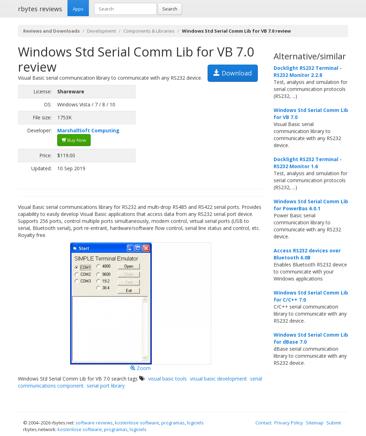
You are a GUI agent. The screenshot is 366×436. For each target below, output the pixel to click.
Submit (333, 423)
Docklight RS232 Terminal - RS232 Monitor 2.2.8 (308, 71)
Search (169, 9)
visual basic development (218, 378)
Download (233, 73)
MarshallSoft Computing (88, 130)
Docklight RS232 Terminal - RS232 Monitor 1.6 (308, 163)
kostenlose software (137, 423)
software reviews (94, 423)
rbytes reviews (40, 9)
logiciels (195, 423)
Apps (78, 9)
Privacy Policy (288, 423)
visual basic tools (167, 378)
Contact (263, 423)
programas (173, 423)
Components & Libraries (149, 31)
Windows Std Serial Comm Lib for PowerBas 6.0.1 (311, 205)
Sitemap (314, 423)
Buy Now (74, 140)
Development (101, 31)
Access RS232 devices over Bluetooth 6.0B (307, 254)
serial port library (106, 385)
